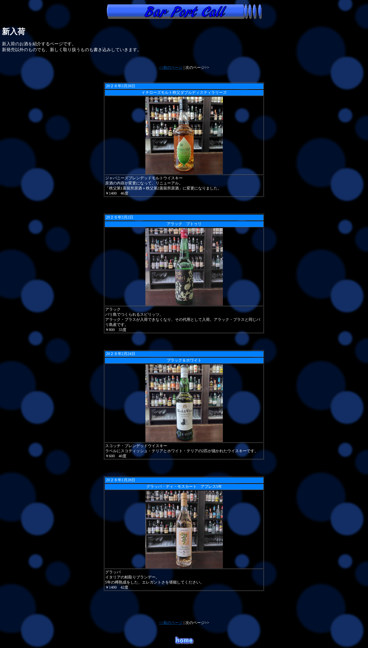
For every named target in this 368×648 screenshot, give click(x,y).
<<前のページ (171, 67)
